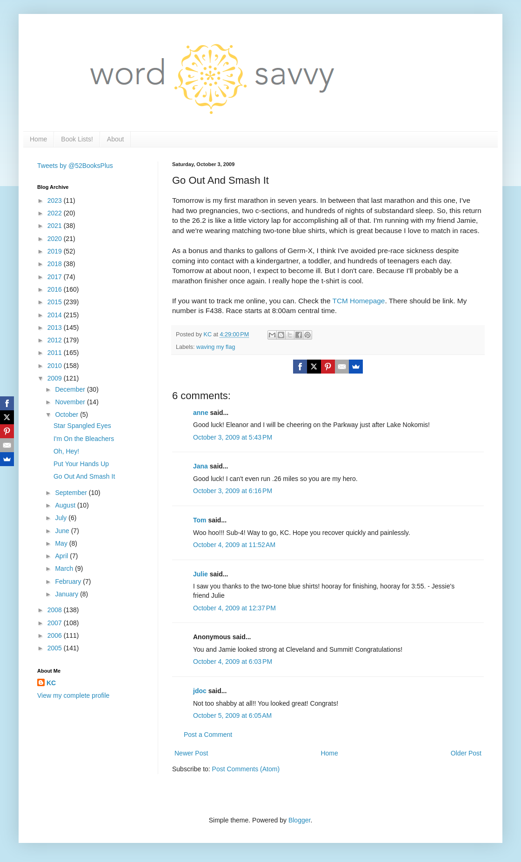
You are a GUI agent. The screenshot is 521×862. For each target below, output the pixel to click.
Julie (200, 574)
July (61, 517)
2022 (55, 213)
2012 (55, 340)
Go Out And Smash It (84, 476)
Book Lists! (77, 139)
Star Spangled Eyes (82, 425)
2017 (55, 277)
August (66, 505)
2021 (55, 225)
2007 (55, 623)
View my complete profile (73, 695)
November (71, 402)
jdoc (200, 691)
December (71, 389)
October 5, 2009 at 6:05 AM (232, 715)
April (62, 556)
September (71, 492)
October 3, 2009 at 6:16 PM (232, 490)
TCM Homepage (358, 301)
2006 (55, 635)
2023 (55, 200)
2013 (55, 327)
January (67, 594)
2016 (55, 289)
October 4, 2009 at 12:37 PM (234, 608)
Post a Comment (208, 734)
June (63, 531)
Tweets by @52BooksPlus (75, 165)
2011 (55, 352)
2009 (55, 378)
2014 (55, 315)
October (67, 414)
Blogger (299, 820)
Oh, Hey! (66, 451)
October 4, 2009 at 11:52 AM (234, 544)
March (65, 568)
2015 (55, 302)
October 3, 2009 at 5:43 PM (232, 437)
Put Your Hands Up (81, 464)
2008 (55, 610)
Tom (200, 520)
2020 (55, 238)
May (62, 543)
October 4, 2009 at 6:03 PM (232, 661)
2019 (55, 251)
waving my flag (215, 347)
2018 (55, 263)
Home (38, 139)
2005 (55, 648)
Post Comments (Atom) (246, 769)
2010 (55, 365)
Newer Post (191, 753)
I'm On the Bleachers (83, 438)
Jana (200, 466)
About (115, 139)
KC (51, 683)
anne (200, 412)
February (69, 581)
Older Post (466, 753)
